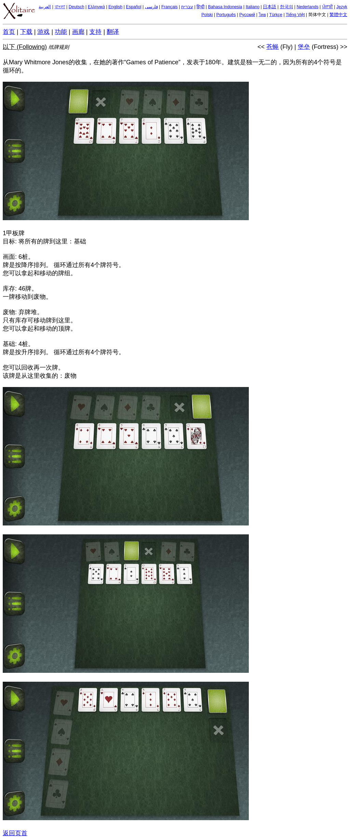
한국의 (286, 6)
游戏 (43, 31)
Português (226, 14)
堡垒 (304, 46)
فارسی (151, 6)
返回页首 (15, 833)
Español (133, 6)
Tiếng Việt (295, 14)
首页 (9, 31)
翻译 (113, 31)
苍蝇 (272, 46)
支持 (95, 31)
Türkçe (275, 14)
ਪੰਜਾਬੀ (327, 6)
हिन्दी (200, 6)
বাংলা (60, 6)
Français (169, 6)
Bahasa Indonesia (225, 6)
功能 (61, 31)
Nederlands (308, 6)
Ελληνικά (96, 6)
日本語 (269, 6)
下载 (26, 31)
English (115, 6)
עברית (187, 6)
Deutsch (76, 6)
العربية (45, 6)
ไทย (262, 14)
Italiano (252, 6)
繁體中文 (338, 14)
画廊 (78, 31)
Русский (247, 14)
